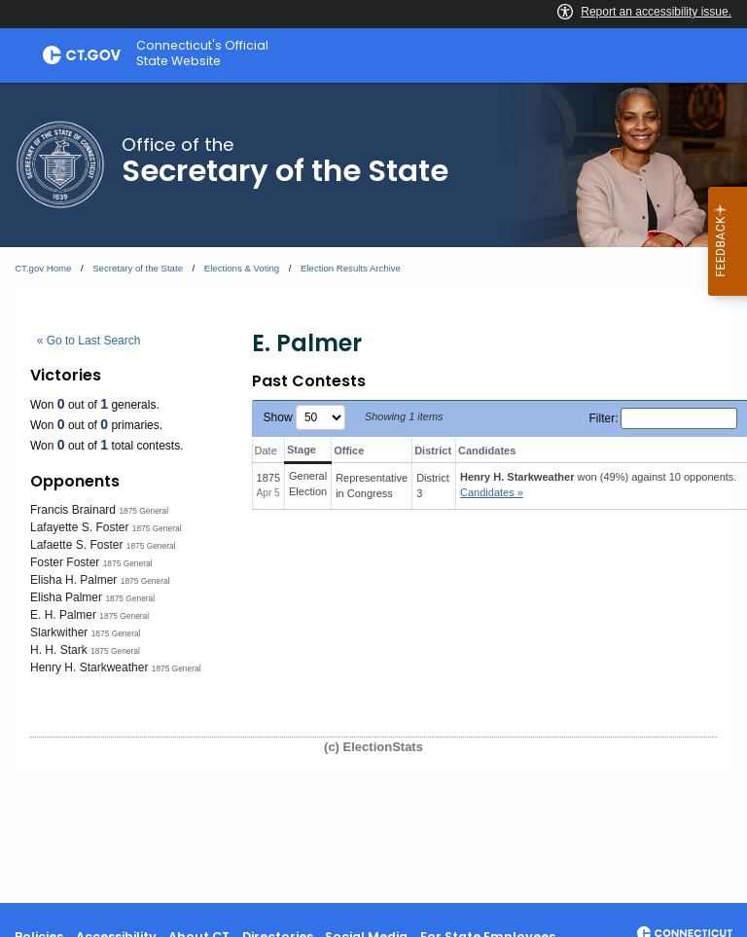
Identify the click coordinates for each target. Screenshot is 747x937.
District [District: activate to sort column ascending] (432, 450)
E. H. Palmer (63, 615)
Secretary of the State (137, 268)
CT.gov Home (43, 268)
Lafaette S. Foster (76, 545)
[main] (373, 493)
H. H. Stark (59, 650)
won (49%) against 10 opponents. (598, 485)
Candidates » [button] (491, 492)
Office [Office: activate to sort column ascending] (349, 450)
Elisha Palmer (66, 597)
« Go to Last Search (89, 340)
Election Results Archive (351, 268)
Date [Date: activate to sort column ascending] (266, 450)
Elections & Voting (241, 268)
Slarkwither (59, 632)
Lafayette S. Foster (79, 527)
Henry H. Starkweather (89, 667)
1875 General (143, 511)
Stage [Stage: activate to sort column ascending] (301, 449)
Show (304, 417)
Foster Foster (64, 562)
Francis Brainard (73, 510)
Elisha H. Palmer (73, 580)
